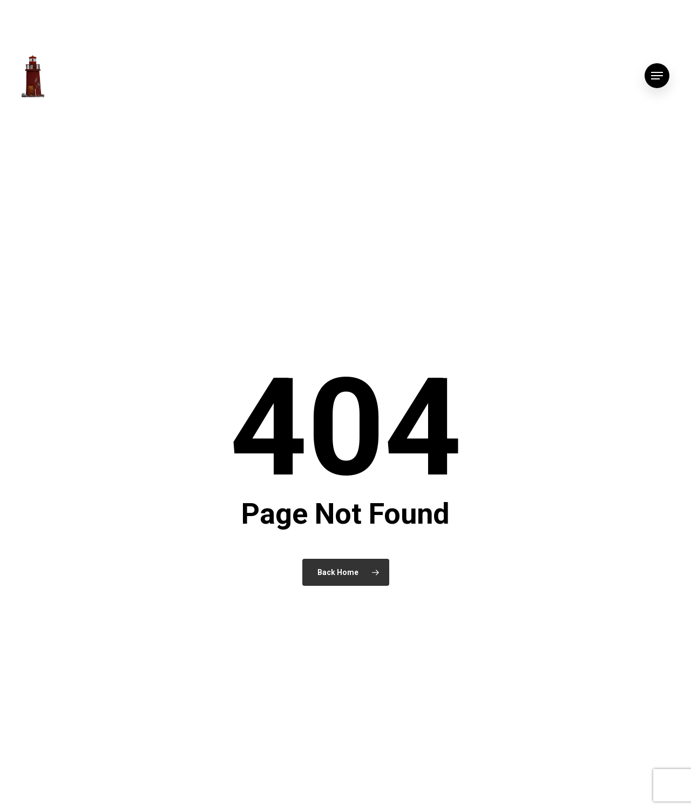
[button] (657, 76)
